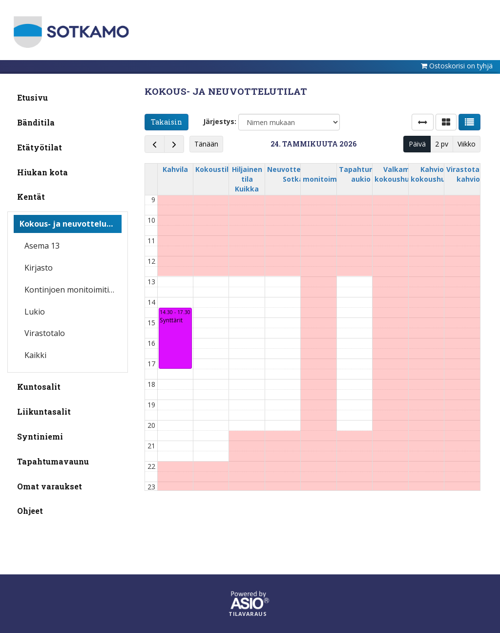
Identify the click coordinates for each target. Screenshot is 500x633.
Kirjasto (38, 267)
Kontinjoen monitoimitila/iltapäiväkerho (73, 289)
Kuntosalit (39, 386)
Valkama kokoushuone (398, 174)
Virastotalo (44, 333)
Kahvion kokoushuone (434, 174)
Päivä (417, 143)
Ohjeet (30, 511)
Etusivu (32, 97)
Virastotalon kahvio (468, 174)
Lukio (34, 311)
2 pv (441, 143)
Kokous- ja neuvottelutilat (71, 223)
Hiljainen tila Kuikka (247, 179)
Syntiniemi (40, 436)
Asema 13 (42, 245)
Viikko (467, 143)
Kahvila (175, 169)
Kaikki (35, 355)
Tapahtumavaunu (53, 461)
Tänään (206, 143)
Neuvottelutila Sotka (293, 174)
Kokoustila (214, 169)
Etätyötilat (39, 147)
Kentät (31, 196)
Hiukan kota (42, 172)
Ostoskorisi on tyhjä (461, 65)
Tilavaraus (248, 614)
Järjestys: (219, 121)
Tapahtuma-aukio (361, 174)
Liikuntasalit (44, 411)
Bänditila (36, 122)
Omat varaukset (49, 486)
